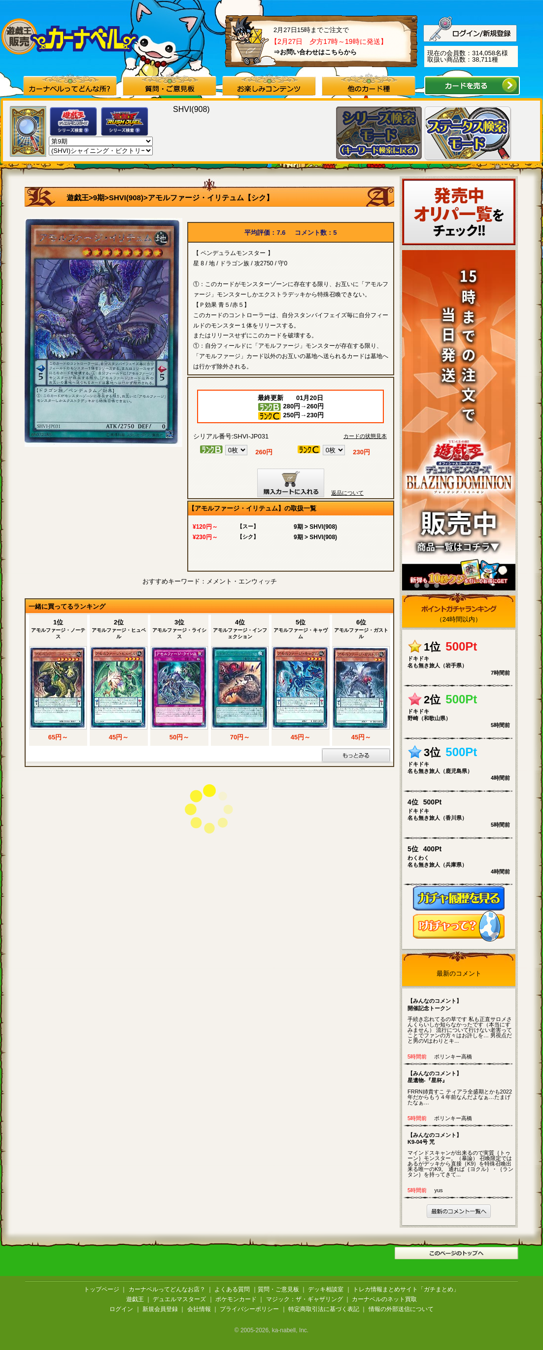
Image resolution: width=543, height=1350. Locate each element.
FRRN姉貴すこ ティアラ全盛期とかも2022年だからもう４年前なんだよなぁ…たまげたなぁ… (460, 1087)
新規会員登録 (160, 1309)
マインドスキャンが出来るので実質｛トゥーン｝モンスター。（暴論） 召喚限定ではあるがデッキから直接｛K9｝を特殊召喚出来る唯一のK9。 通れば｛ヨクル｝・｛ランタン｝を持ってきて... (460, 1154)
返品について (347, 493)
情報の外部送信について (401, 1309)
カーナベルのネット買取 (384, 1299)
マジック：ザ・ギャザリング (304, 1299)
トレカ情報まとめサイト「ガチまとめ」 (406, 1289)
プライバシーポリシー (249, 1309)
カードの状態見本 (365, 436)
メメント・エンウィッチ (241, 581)
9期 (98, 197)
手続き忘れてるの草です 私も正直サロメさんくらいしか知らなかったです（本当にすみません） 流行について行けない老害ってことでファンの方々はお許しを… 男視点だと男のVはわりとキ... (460, 1020)
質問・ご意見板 (278, 1289)
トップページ (101, 1289)
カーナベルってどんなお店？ (167, 1289)
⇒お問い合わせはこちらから (315, 52)
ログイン (121, 1309)
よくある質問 (232, 1289)
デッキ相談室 (325, 1289)
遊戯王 (78, 197)
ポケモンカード (236, 1299)
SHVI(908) (126, 197)
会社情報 (199, 1309)
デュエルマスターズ (179, 1299)
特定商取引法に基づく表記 (323, 1309)
